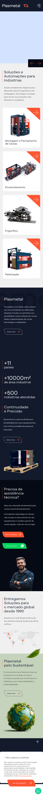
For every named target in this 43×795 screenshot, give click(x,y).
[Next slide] (39, 63)
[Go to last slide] (32, 63)
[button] (13, 332)
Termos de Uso (26, 776)
